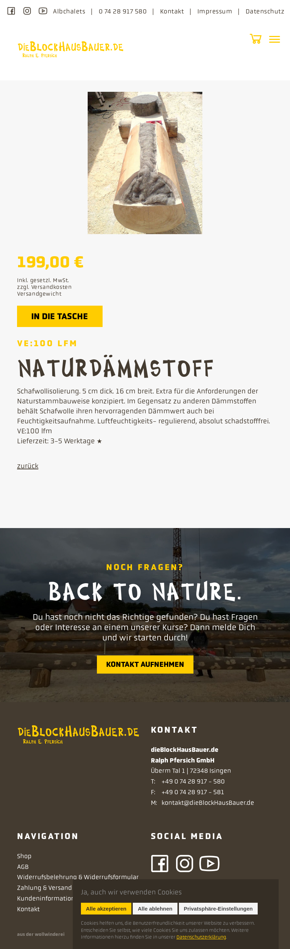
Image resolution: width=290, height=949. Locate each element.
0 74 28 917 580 (123, 11)
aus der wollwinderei (41, 934)
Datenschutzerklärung (201, 937)
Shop (24, 856)
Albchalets (69, 11)
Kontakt (172, 11)
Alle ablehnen (155, 909)
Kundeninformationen (49, 898)
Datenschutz (265, 11)
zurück (27, 466)
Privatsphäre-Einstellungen (218, 909)
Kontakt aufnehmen (145, 664)
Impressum (214, 11)
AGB (23, 866)
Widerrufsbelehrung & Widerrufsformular (78, 877)
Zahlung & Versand (44, 887)
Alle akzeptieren (106, 909)
